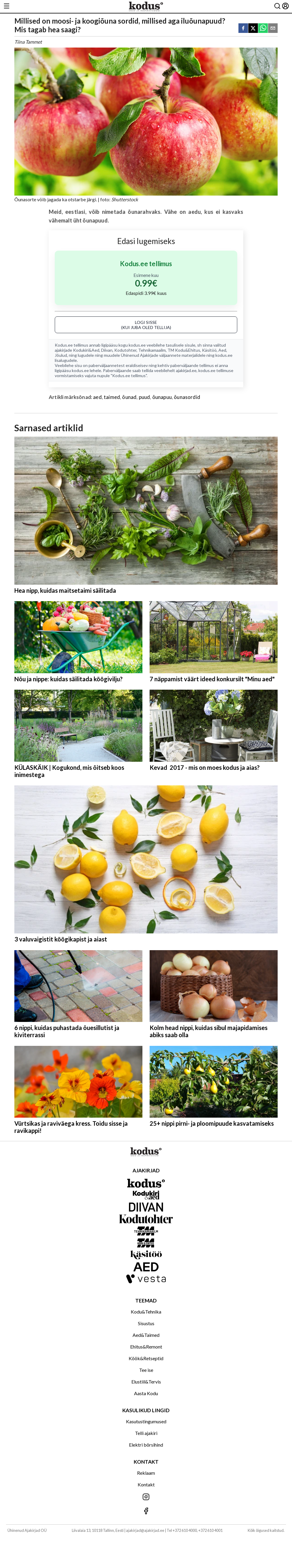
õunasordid (187, 397)
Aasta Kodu (146, 1393)
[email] (273, 28)
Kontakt (146, 1484)
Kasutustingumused (146, 1421)
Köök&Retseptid (146, 1358)
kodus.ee (137, 345)
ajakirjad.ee (186, 370)
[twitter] (253, 28)
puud (144, 397)
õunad (129, 397)
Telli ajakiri (146, 1433)
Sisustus (146, 1323)
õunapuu (162, 397)
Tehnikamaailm (152, 350)
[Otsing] (277, 6)
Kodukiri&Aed (86, 350)
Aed (222, 350)
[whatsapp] (263, 28)
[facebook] (243, 28)
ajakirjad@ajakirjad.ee (145, 1530)
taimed (112, 397)
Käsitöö (209, 350)
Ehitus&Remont (146, 1346)
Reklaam (146, 1473)
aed (97, 397)
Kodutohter (125, 350)
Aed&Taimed (146, 1335)
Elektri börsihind (146, 1445)
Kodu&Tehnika (146, 1311)
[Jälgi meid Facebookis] (146, 1511)
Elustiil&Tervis (146, 1381)
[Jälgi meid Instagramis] (146, 1497)
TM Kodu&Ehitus (184, 350)
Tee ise (146, 1370)
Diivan (106, 350)
